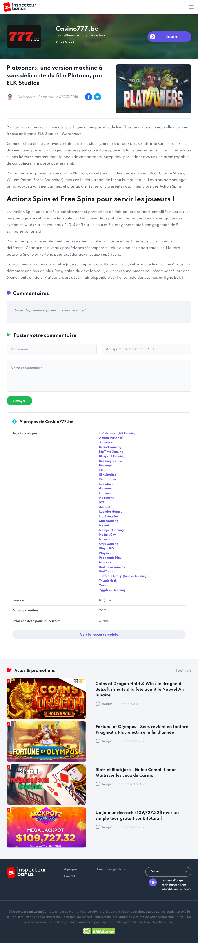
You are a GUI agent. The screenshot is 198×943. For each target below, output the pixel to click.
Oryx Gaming (108, 544)
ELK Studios (107, 474)
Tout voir (183, 670)
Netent (104, 525)
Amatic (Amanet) (111, 438)
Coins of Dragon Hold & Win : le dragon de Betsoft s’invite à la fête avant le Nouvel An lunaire (140, 689)
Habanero (106, 498)
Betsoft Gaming (110, 447)
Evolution (106, 484)
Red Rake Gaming (112, 567)
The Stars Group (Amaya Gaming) (123, 576)
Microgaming (108, 521)
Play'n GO (106, 548)
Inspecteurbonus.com (26, 911)
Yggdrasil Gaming (112, 590)
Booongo (105, 465)
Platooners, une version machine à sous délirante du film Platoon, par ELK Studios (55, 75)
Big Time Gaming (111, 451)
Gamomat (106, 493)
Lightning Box (108, 516)
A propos (70, 869)
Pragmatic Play (110, 557)
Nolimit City (107, 534)
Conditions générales (112, 869)
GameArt (106, 488)
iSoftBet (104, 507)
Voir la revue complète (99, 634)
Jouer (172, 37)
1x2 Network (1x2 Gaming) (117, 433)
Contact (69, 876)
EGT (102, 470)
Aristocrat (106, 442)
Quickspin (106, 562)
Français (168, 871)
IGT (101, 502)
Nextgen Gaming (111, 530)
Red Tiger (106, 571)
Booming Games (110, 461)
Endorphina (107, 479)
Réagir (104, 704)
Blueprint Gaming (112, 456)
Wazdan (105, 585)
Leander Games (110, 511)
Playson (105, 553)
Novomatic (107, 539)
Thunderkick (108, 580)
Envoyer (19, 401)
